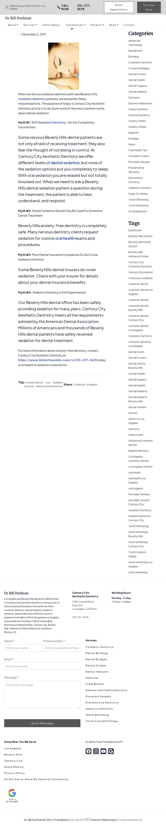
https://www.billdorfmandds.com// (45, 360)
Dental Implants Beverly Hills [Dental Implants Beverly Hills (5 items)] (137, 399)
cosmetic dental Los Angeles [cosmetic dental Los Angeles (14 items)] (140, 292)
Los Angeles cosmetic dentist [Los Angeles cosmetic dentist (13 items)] (138, 458)
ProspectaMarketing (129, 819)
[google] (111, 751)
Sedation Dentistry (52, 122)
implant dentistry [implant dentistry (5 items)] (138, 450)
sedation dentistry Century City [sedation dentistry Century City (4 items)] (139, 518)
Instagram (92, 384)
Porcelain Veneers (139, 162)
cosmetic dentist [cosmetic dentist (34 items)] (138, 300)
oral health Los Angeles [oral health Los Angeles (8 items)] (137, 480)
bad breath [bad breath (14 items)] (135, 230)
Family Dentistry (138, 109)
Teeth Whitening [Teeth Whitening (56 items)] (138, 526)
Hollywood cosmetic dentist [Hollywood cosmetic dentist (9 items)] (140, 442)
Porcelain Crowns (138, 156)
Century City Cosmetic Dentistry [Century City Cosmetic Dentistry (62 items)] (140, 264)
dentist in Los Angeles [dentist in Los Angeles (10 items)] (136, 421)
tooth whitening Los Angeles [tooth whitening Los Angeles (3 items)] (140, 564)
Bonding (133, 56)
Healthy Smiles (137, 126)
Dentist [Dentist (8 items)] (132, 413)
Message (11, 677)
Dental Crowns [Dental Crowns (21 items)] (137, 357)
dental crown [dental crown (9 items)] (136, 352)
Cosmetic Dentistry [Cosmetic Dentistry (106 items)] (140, 336)
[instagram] (96, 751)
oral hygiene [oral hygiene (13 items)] (135, 488)
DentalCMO (79, 819)
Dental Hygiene (137, 85)
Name (9, 641)
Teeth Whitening (138, 199)
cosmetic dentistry (32, 99)
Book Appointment (119, 7)
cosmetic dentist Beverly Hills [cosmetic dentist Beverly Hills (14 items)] (138, 308)
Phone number (54, 641)
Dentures (134, 97)
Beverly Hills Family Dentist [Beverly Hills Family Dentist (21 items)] (139, 244)
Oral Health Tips (138, 150)
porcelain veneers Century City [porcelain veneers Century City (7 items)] (139, 502)
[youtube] (103, 751)
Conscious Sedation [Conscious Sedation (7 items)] (140, 278)
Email (9, 659)
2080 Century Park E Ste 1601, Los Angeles (25, 7)
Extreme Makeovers (140, 103)
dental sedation (65, 162)
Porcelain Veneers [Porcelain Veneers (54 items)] (139, 494)
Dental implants (137, 91)
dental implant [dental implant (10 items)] (136, 385)
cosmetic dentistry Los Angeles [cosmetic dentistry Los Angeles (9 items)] (139, 344)
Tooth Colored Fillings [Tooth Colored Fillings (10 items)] (137, 554)
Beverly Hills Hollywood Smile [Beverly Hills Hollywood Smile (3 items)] (138, 254)
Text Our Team (149, 7)
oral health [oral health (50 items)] (134, 472)
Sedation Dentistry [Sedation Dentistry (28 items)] (139, 510)
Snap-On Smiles (138, 193)
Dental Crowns (137, 74)
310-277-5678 (74, 7)
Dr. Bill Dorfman (18, 18)
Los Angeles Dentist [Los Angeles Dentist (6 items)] (140, 466)
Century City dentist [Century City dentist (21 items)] (140, 272)
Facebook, (80, 384)
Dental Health (136, 80)
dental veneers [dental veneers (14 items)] (137, 407)
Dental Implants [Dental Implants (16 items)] (137, 391)
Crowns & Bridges (139, 68)
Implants (133, 132)
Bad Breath (135, 50)
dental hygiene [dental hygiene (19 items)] (137, 379)
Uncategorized (137, 211)
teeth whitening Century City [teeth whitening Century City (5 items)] (138, 544)
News (131, 144)
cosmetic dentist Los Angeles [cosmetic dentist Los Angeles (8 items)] (138, 328)
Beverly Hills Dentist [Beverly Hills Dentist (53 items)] (140, 236)
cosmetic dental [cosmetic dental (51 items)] (138, 284)
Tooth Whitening (138, 205)
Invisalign (133, 138)
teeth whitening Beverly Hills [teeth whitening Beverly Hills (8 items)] (138, 534)
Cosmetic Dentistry (30, 384)
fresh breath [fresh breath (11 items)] (135, 434)
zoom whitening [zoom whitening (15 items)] (137, 572)
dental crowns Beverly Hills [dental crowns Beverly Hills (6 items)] (136, 365)
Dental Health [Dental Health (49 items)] (136, 373)
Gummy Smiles (137, 121)
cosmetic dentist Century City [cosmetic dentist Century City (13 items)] (138, 318)
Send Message (42, 723)
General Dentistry (139, 115)
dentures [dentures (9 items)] (133, 429)
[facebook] (88, 751)
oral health (64, 238)
